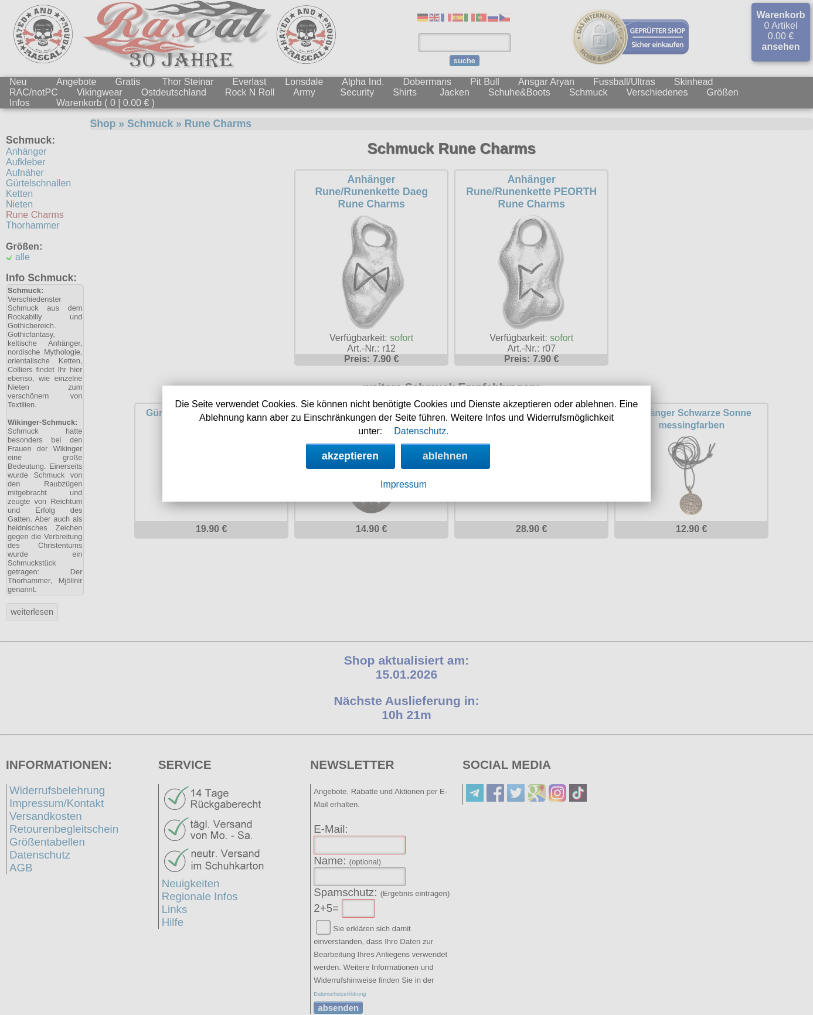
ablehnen (445, 456)
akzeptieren (350, 456)
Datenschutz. (421, 431)
